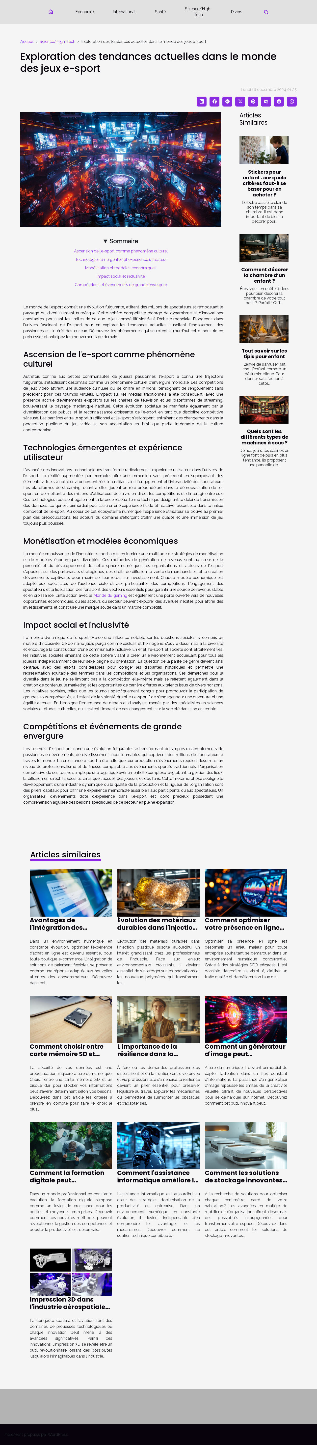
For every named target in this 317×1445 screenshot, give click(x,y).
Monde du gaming (110, 595)
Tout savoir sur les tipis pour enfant (264, 354)
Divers (236, 11)
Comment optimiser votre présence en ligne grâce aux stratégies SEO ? (245, 931)
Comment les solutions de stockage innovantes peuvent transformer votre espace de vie (244, 1184)
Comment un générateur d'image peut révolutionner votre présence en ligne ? (245, 1057)
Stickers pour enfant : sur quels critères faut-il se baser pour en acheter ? (264, 183)
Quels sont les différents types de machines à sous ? (264, 437)
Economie (84, 11)
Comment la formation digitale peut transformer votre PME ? (68, 1180)
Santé (160, 11)
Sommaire (124, 241)
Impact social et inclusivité (121, 276)
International (124, 11)
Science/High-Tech (198, 11)
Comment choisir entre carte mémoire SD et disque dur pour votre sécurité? (67, 1057)
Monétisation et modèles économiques (121, 268)
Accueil (27, 41)
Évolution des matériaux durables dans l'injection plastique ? (157, 927)
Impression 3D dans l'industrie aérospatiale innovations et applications (67, 1310)
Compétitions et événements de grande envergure (121, 284)
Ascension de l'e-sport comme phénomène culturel (121, 251)
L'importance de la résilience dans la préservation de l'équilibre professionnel (156, 1057)
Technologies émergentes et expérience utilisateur (121, 259)
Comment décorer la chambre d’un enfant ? (264, 275)
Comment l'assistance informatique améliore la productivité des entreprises (157, 1184)
